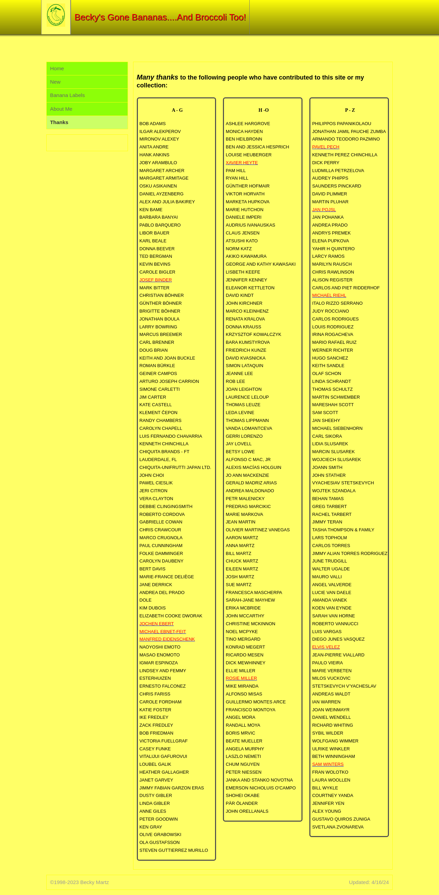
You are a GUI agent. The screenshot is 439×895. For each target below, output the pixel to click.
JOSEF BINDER (156, 279)
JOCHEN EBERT (157, 623)
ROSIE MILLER (241, 678)
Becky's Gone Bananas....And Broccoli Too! (160, 17)
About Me (61, 109)
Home (57, 68)
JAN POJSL (324, 209)
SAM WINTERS (328, 764)
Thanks (59, 122)
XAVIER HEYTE (242, 162)
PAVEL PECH (325, 146)
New (55, 82)
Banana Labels (67, 95)
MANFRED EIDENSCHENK (167, 639)
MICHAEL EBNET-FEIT (163, 631)
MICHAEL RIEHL (329, 295)
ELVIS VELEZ (326, 647)
